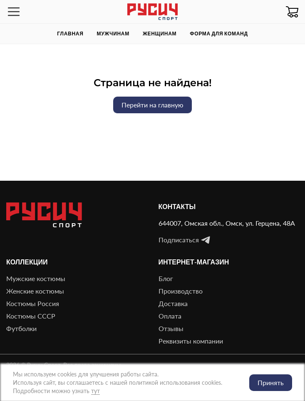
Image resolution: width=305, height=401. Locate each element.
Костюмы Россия (32, 303)
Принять (271, 382)
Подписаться (185, 240)
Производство (181, 291)
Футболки (21, 328)
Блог (166, 278)
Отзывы (171, 328)
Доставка (173, 303)
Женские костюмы (35, 291)
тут (95, 390)
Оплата (170, 316)
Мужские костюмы (35, 278)
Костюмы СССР (30, 316)
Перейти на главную (152, 105)
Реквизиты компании (191, 341)
